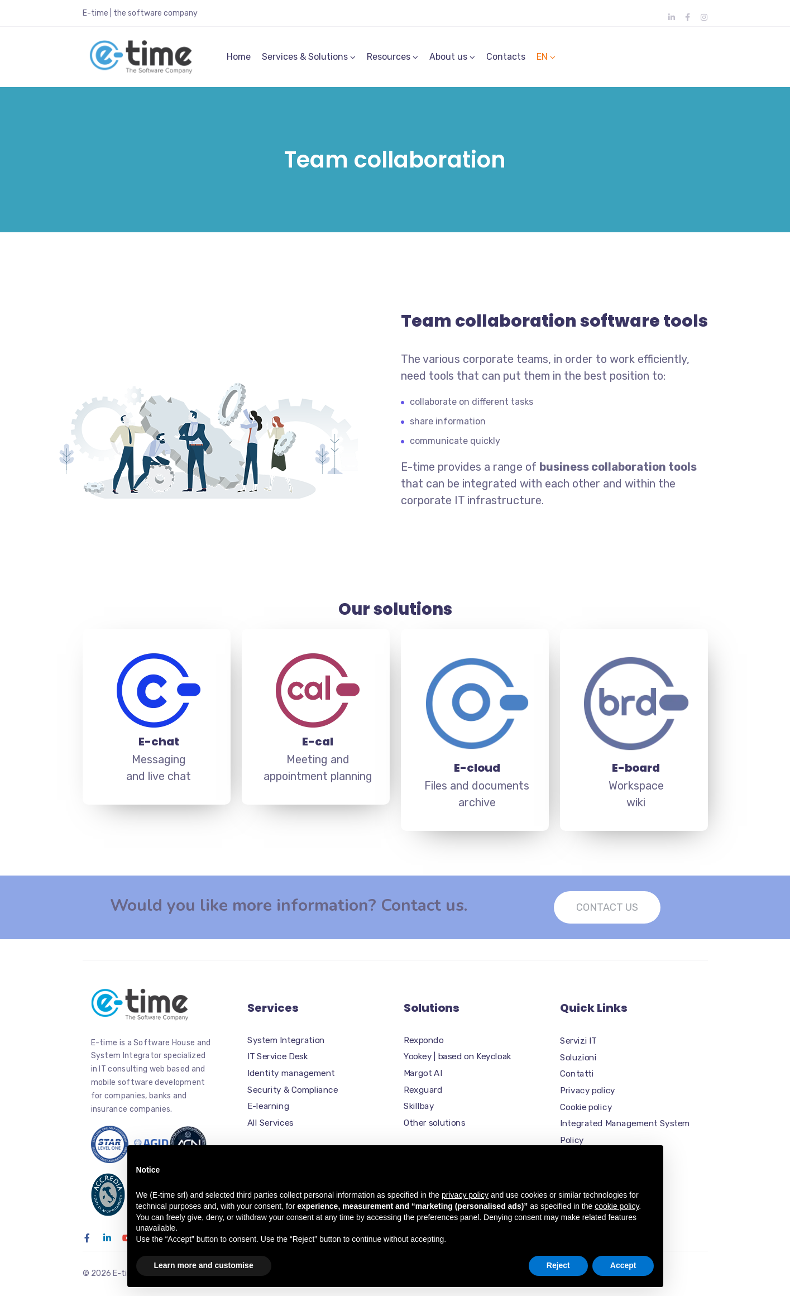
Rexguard (423, 1090)
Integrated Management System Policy (625, 1131)
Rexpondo (423, 1040)
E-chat (158, 748)
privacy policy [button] (465, 1194)
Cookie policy (586, 1107)
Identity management (291, 1073)
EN (542, 60)
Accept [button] (623, 1265)
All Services (270, 1123)
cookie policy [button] (617, 1206)
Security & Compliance (292, 1090)
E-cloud (477, 774)
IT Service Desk (277, 1056)
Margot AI (423, 1073)
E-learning (268, 1106)
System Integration (286, 1040)
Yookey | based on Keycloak (457, 1056)
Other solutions (434, 1123)
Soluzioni (578, 1058)
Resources (388, 60)
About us (448, 60)
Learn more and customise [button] (203, 1265)
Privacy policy (587, 1090)
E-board (636, 774)
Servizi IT (578, 1041)
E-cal (317, 748)
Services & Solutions (305, 60)
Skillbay (419, 1106)
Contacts (505, 60)
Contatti (577, 1074)
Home (239, 60)
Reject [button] (558, 1265)
